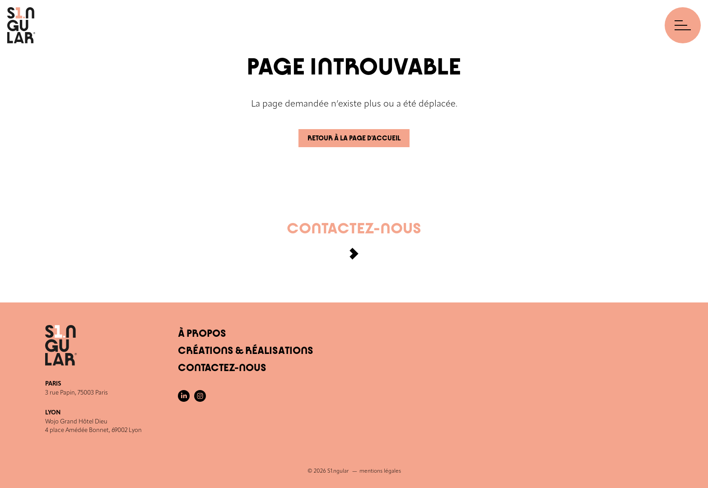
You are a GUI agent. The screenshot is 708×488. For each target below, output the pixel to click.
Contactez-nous (354, 244)
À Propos (202, 333)
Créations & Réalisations (245, 351)
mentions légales (380, 471)
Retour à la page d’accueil (354, 138)
